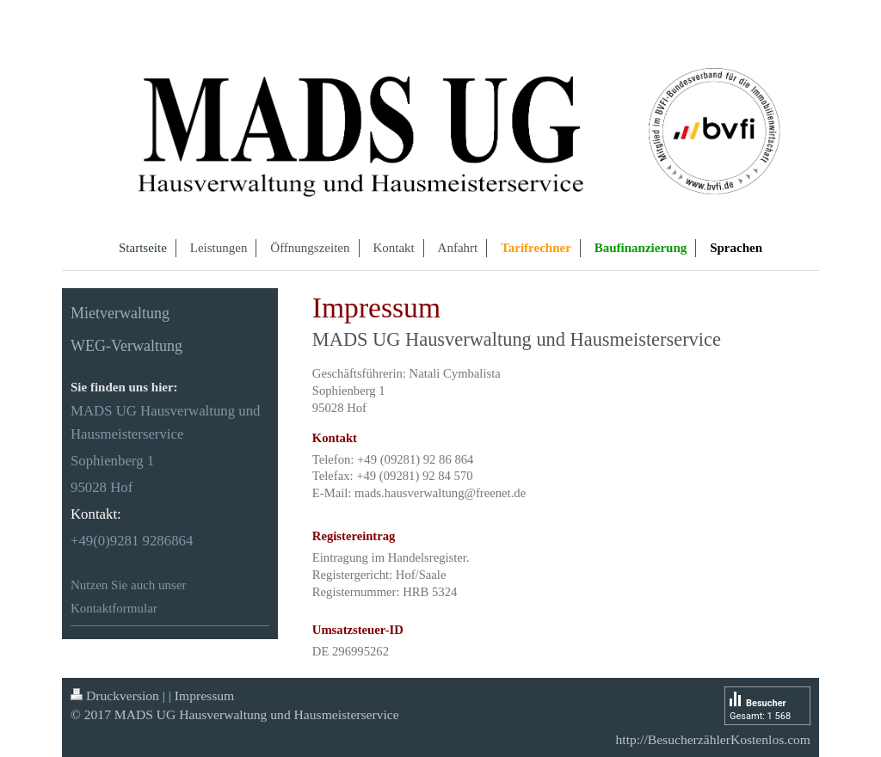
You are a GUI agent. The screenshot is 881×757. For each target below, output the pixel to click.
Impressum (204, 695)
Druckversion (115, 695)
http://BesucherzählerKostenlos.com (713, 739)
